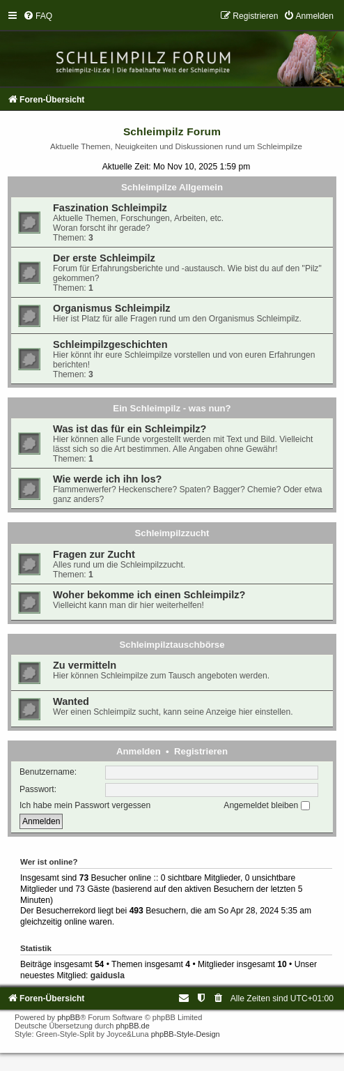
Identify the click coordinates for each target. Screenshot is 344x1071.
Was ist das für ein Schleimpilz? (129, 428)
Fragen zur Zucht (94, 554)
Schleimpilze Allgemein (172, 187)
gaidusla (108, 975)
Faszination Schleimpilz (110, 207)
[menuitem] (37, 16)
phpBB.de (133, 1025)
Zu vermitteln (84, 665)
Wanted (71, 701)
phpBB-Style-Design (185, 1034)
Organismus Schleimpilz (112, 308)
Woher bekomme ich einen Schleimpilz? (149, 594)
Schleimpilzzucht (172, 533)
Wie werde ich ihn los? (107, 479)
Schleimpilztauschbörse (172, 644)
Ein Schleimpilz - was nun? (171, 408)
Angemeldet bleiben (266, 805)
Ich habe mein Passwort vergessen (84, 805)
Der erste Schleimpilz (104, 258)
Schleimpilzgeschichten (110, 344)
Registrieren (201, 751)
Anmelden (138, 751)
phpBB (68, 1017)
